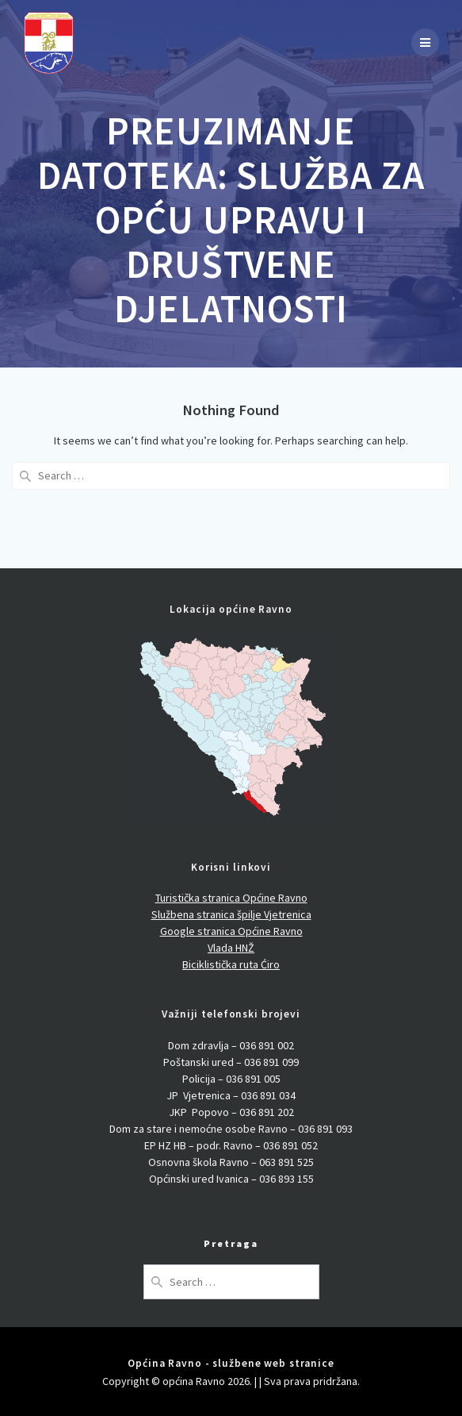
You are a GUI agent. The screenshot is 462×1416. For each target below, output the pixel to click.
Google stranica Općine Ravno (231, 931)
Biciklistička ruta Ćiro (231, 964)
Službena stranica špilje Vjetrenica (231, 914)
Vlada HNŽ (231, 948)
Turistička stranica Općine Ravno (231, 898)
